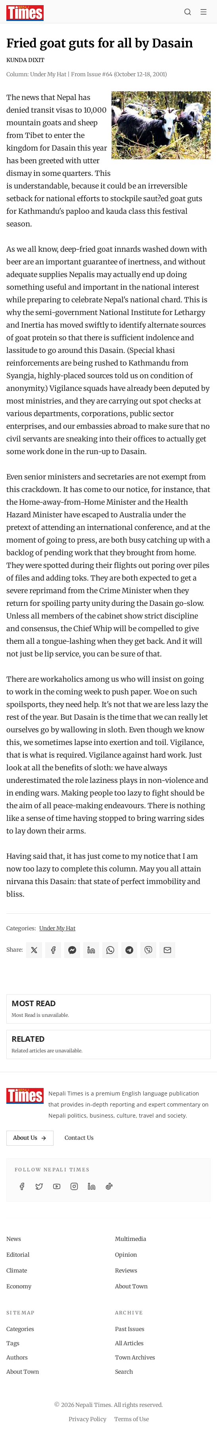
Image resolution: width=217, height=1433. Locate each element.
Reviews (126, 1270)
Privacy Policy (87, 1419)
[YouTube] (57, 1186)
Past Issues (129, 1329)
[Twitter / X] (39, 1186)
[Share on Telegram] (129, 950)
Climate (16, 1270)
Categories (20, 1329)
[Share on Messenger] (72, 950)
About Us (30, 1137)
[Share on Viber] (148, 950)
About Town (131, 1286)
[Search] (188, 13)
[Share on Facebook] (53, 950)
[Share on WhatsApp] (110, 950)
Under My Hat (57, 928)
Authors (17, 1357)
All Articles (129, 1343)
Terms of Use (131, 1419)
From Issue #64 (119, 74)
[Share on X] (34, 950)
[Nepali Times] (25, 1096)
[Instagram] (74, 1186)
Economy (18, 1286)
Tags (12, 1343)
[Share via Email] (167, 950)
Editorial (17, 1254)
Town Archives (135, 1357)
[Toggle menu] (203, 13)
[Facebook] (22, 1186)
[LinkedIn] (91, 1186)
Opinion (126, 1254)
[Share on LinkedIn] (91, 950)
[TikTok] (109, 1186)
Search (124, 1371)
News (13, 1239)
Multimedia (130, 1239)
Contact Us (79, 1137)
